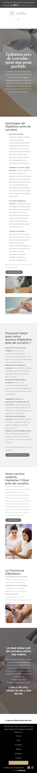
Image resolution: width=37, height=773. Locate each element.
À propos (18, 745)
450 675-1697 (6, 5)
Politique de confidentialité (14, 768)
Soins (19, 740)
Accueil (18, 736)
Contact (19, 758)
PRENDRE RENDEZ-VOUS (26, 5)
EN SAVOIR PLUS (13, 520)
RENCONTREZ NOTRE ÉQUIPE (17, 455)
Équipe (18, 749)
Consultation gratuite (18, 763)
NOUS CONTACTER (14, 272)
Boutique (18, 753)
